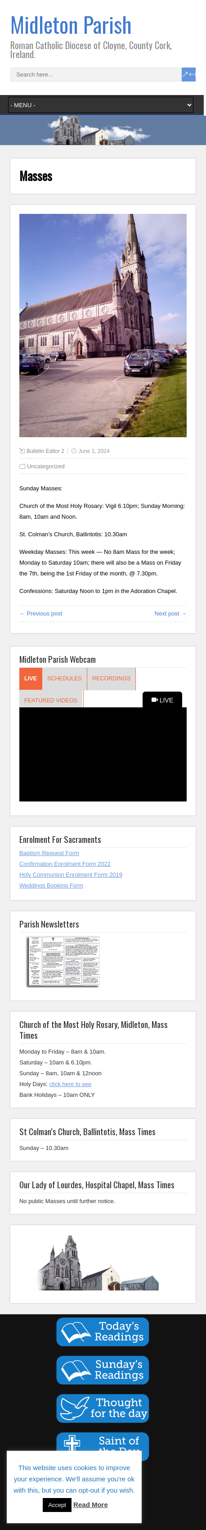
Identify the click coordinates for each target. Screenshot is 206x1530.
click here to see (70, 1084)
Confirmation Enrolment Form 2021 (65, 863)
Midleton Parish (71, 24)
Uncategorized (46, 466)
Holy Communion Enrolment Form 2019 (70, 874)
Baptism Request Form (49, 853)
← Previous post (40, 613)
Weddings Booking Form (51, 885)
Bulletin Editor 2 (45, 451)
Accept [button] (57, 1505)
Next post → (171, 613)
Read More (90, 1504)
